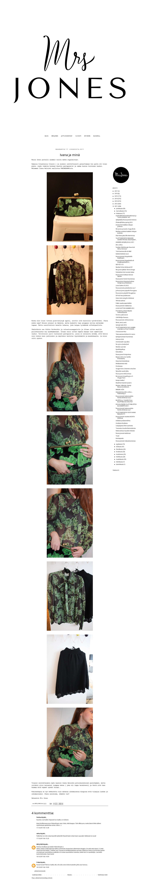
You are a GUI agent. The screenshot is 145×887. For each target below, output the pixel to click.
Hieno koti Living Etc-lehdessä (125, 298)
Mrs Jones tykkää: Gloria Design (125, 270)
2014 (116, 199)
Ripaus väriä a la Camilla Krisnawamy (123, 357)
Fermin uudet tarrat (122, 315)
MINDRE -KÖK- (120, 389)
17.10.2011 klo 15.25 (42, 838)
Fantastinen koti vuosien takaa (125, 272)
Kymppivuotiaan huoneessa (124, 337)
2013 (116, 201)
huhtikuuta (119, 457)
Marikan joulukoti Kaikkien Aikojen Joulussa (126, 232)
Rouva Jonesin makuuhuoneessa (125, 441)
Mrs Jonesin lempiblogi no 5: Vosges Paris (124, 377)
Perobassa (119, 366)
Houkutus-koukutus (122, 423)
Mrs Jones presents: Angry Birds (125, 229)
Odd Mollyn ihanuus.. (122, 317)
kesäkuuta (119, 452)
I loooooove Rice (121, 332)
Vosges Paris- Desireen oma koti (126, 369)
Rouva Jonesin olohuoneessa (124, 320)
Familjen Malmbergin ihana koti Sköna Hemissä (125, 248)
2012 (116, 204)
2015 (116, 196)
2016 (116, 193)
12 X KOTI (78, 136)
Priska (38, 862)
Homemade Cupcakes (122, 342)
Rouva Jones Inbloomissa (123, 374)
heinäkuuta (119, 449)
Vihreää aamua (120, 301)
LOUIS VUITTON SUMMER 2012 (125, 308)
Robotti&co (119, 352)
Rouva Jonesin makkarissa (124, 306)
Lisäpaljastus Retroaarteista (124, 426)
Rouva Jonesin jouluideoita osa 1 (126, 288)
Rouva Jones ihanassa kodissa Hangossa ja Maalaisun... (125, 282)
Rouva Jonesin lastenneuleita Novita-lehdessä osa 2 (124, 397)
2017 (116, 191)
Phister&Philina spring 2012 (124, 222)
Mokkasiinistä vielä (121, 363)
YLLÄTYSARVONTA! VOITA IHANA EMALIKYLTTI (126, 413)
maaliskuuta (120, 459)
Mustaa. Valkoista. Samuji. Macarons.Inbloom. (123, 386)
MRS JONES (55, 136)
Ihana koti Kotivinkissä (122, 361)
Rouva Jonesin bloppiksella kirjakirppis (124, 257)
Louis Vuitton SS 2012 (122, 285)
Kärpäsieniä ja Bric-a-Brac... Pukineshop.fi (124, 392)
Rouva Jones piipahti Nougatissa (125, 293)
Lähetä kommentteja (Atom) (43, 878)
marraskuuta (120, 211)
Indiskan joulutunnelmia (123, 421)
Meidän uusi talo (121, 347)
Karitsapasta (119, 438)
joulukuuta (119, 208)
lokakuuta (119, 213)
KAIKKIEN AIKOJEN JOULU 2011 (125, 242)
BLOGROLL (96, 136)
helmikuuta (119, 462)
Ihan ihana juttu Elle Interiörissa (125, 235)
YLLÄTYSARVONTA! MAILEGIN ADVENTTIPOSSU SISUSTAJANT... (126, 239)
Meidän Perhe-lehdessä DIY (124, 267)
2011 (116, 206)
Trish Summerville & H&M (123, 251)
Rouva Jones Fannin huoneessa (125, 279)
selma (38, 833)
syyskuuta (119, 444)
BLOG (46, 136)
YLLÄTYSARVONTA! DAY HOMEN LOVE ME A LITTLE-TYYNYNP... (125, 328)
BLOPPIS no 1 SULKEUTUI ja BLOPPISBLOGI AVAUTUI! (124, 401)
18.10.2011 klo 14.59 (42, 856)
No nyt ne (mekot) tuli (122, 344)
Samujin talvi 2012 (121, 325)
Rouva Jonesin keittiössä (123, 433)
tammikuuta (120, 464)
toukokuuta (119, 454)
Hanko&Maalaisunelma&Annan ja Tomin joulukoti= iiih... (126, 216)
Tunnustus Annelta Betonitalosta (126, 428)
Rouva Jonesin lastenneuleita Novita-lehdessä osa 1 (124, 409)
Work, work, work (121, 322)
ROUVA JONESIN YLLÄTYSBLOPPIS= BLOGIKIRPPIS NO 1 (126, 405)
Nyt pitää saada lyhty (122, 371)
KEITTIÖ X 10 (119, 264)
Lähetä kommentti (39, 871)
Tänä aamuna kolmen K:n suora (125, 334)
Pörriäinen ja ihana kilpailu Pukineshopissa (124, 311)
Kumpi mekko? (120, 380)
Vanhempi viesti (102, 875)
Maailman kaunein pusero (124, 383)
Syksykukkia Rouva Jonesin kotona (126, 220)
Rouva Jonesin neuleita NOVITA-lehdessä (125, 417)
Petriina (38, 817)
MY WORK (87, 136)
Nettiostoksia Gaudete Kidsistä (125, 431)
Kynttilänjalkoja (120, 349)
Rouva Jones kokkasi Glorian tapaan (124, 275)
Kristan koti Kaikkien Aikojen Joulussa (124, 225)
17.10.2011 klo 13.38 (42, 828)
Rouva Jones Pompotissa (123, 354)
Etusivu (70, 875)
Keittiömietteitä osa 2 (122, 254)
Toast (117, 436)
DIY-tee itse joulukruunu (123, 295)
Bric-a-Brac (119, 245)
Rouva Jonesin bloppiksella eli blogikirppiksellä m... (125, 261)
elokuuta (119, 447)
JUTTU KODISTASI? (66, 136)
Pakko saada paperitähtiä (123, 303)
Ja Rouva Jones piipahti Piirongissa (126, 290)
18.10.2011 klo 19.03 (42, 867)
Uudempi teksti (36, 875)
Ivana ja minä (120, 339)
